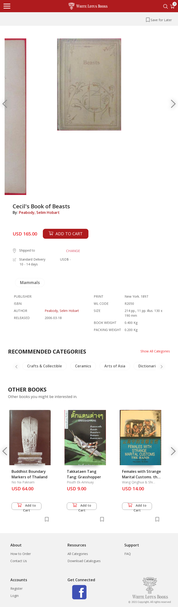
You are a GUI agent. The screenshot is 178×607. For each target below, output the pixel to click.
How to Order (20, 554)
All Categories (77, 554)
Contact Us (18, 561)
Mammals (30, 282)
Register (16, 588)
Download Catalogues (84, 561)
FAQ (127, 554)
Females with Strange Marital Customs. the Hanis (141, 477)
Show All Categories (155, 351)
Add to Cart (26, 506)
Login (14, 595)
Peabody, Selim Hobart (39, 212)
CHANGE (73, 250)
